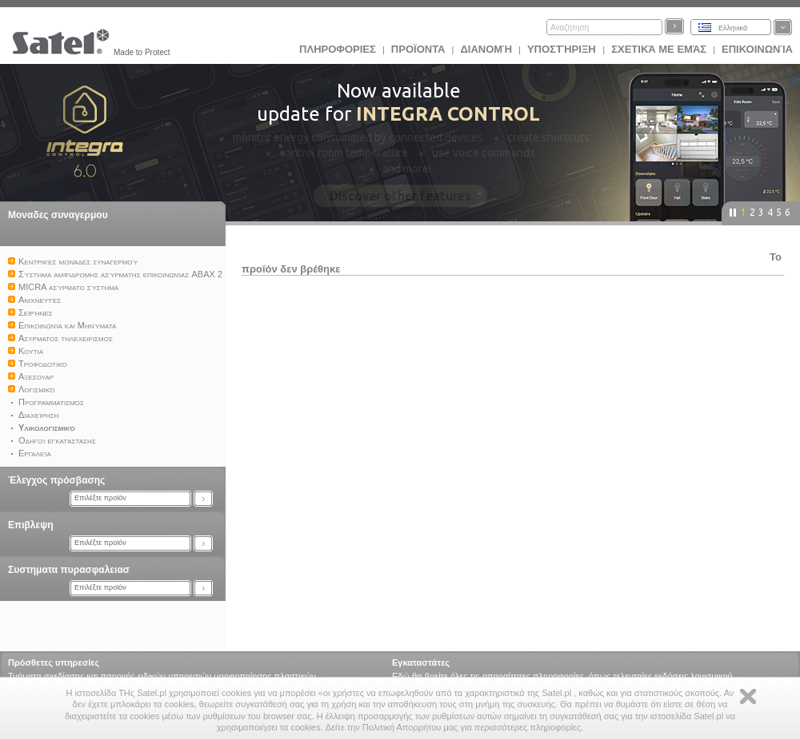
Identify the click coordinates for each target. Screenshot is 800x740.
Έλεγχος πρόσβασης (56, 480)
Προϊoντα (418, 49)
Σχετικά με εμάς (658, 49)
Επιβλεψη (31, 525)
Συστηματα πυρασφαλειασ (69, 569)
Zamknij (748, 696)
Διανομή (485, 49)
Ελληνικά (732, 28)
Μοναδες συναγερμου (58, 215)
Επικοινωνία (757, 49)
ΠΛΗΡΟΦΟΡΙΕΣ (337, 49)
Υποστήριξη (562, 49)
